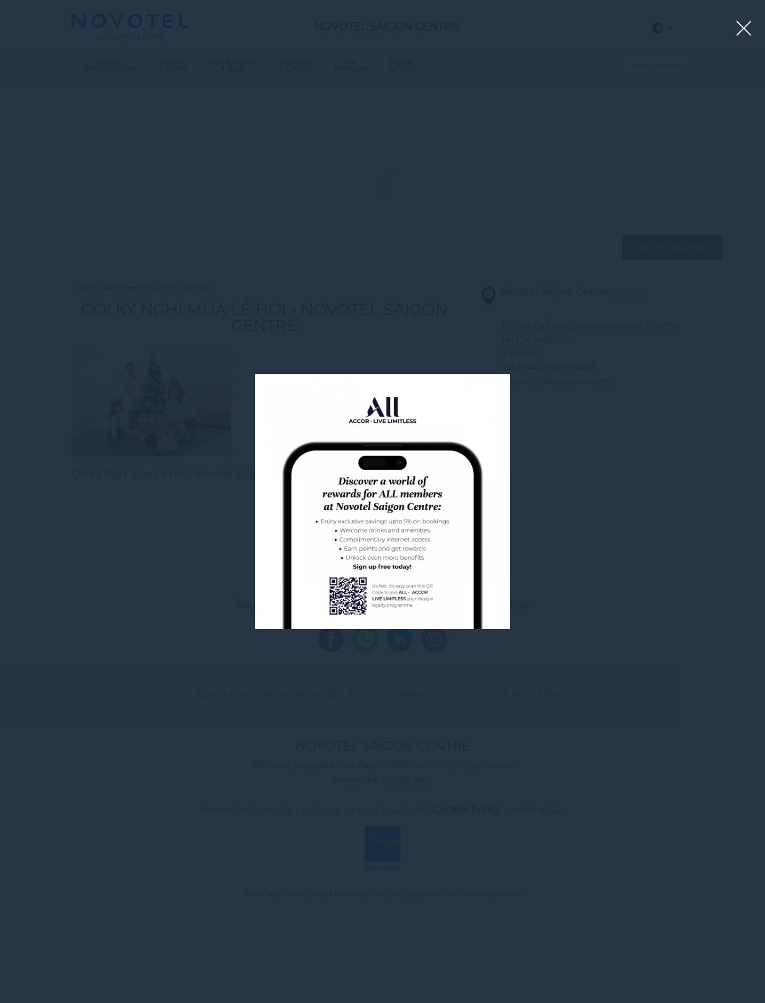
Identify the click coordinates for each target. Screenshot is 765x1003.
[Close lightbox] (744, 29)
